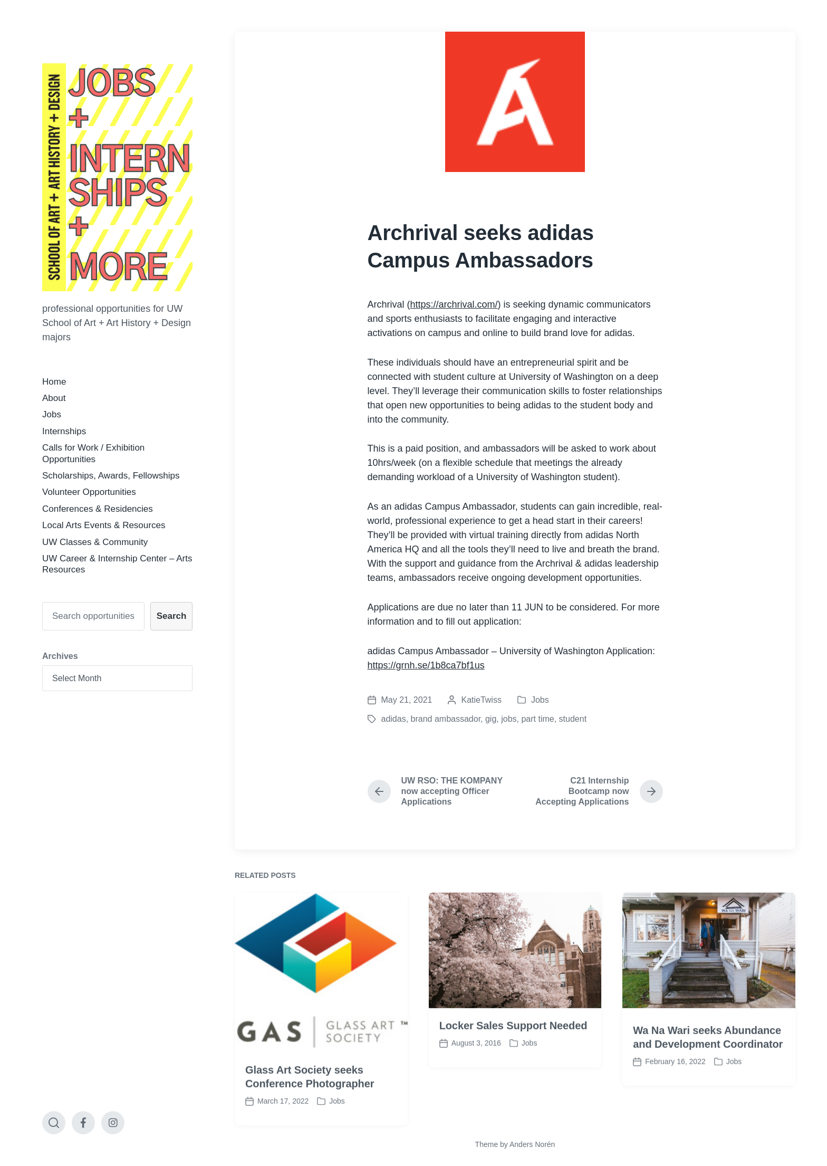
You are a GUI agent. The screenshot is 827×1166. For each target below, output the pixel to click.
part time (537, 718)
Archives (60, 656)
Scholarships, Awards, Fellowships (110, 476)
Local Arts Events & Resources (103, 525)
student (572, 718)
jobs (508, 718)
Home (54, 382)
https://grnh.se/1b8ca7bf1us (426, 665)
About (53, 398)
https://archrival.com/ (454, 304)
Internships (64, 431)
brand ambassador (446, 718)
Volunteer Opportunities (89, 492)
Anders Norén (532, 1144)
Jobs (51, 414)
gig (490, 718)
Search (172, 616)
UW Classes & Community (95, 542)
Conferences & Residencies (97, 509)
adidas (393, 718)
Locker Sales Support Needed (513, 1056)
